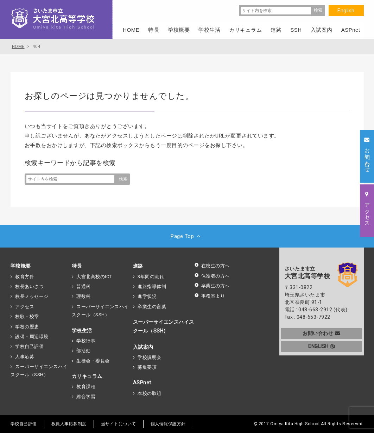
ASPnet (142, 382)
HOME (131, 30)
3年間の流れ (151, 276)
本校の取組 (149, 393)
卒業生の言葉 (152, 306)
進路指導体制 (152, 286)
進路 (138, 266)
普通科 (83, 286)
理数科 (83, 296)
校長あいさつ (29, 286)
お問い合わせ (321, 333)
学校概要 (21, 266)
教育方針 (24, 276)
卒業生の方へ (212, 285)
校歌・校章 (27, 316)
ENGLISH (321, 346)
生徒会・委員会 (93, 361)
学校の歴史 (27, 326)
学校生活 (82, 330)
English (346, 10)
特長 (77, 266)
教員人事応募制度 (69, 423)
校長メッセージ (32, 296)
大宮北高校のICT (94, 276)
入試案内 (143, 347)
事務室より (209, 296)
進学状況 (147, 296)
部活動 (83, 350)
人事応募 (24, 356)
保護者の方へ (212, 276)
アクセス (24, 306)
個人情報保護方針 (168, 423)
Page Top (187, 236)
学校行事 (85, 340)
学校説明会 (149, 357)
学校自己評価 (29, 346)
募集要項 (147, 367)
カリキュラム (87, 376)
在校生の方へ (212, 265)
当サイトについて (118, 423)
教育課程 (85, 386)
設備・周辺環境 (32, 336)
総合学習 (85, 396)
